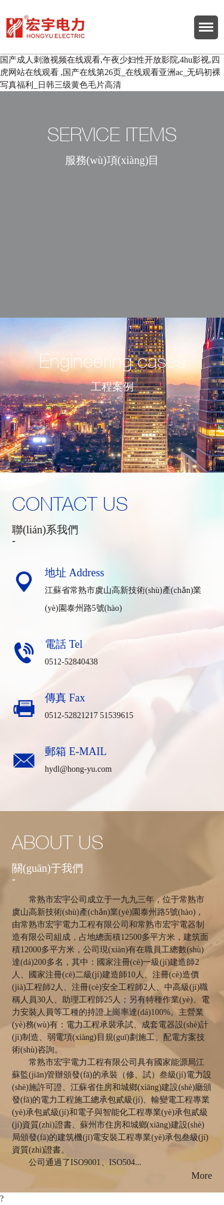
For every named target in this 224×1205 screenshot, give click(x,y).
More (201, 1175)
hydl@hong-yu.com (78, 769)
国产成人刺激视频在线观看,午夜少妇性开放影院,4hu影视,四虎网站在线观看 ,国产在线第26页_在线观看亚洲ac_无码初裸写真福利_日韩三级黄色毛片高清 (110, 72)
